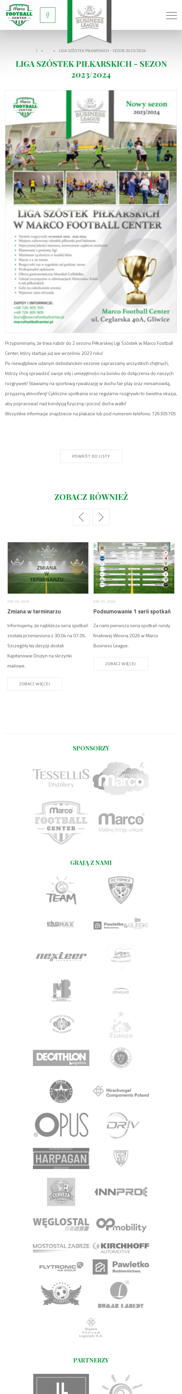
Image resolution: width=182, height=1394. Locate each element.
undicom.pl (149, 1384)
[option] (48, 616)
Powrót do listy (91, 456)
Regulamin (91, 1374)
